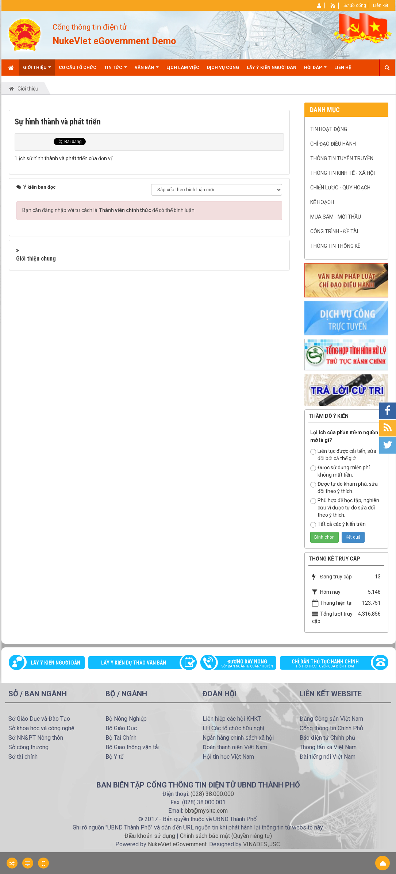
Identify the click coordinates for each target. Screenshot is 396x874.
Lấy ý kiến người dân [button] (271, 67)
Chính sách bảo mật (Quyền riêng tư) (226, 835)
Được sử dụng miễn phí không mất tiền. (340, 471)
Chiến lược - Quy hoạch (340, 187)
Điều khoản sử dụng (149, 835)
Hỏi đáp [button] (315, 70)
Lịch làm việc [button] (182, 67)
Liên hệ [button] (342, 67)
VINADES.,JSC (261, 844)
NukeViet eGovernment (177, 844)
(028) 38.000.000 (212, 793)
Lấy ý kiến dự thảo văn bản (133, 663)
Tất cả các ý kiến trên (338, 524)
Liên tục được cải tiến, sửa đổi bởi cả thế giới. (343, 454)
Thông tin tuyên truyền (341, 158)
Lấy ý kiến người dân (55, 663)
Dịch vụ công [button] (223, 67)
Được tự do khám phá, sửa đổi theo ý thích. (344, 487)
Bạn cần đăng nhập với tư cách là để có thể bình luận (108, 210)
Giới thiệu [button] (37, 70)
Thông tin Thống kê (335, 246)
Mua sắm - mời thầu (335, 217)
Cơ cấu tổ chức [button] (77, 67)
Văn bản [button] (147, 70)
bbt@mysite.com (206, 810)
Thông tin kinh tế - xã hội (342, 173)
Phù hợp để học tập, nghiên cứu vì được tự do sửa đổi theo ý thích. (344, 507)
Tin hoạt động (328, 129)
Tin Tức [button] (115, 70)
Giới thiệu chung (36, 258)
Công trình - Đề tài (334, 231)
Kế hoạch (322, 202)
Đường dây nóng (242, 664)
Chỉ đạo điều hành (333, 144)
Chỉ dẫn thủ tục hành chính (330, 664)
